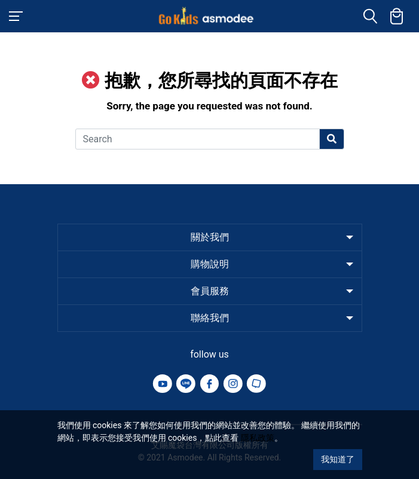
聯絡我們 (210, 318)
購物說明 (210, 264)
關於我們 (210, 237)
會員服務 (210, 291)
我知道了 (337, 459)
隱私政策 (257, 438)
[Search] (197, 139)
